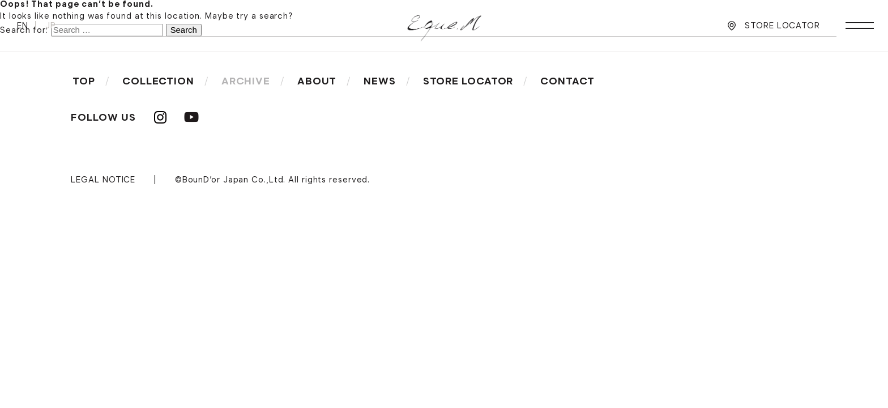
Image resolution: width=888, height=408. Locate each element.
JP (50, 25)
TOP (83, 81)
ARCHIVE (245, 81)
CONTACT (567, 81)
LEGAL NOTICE (103, 180)
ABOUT (317, 81)
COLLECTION (158, 81)
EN (22, 25)
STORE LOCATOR (782, 25)
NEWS (380, 81)
